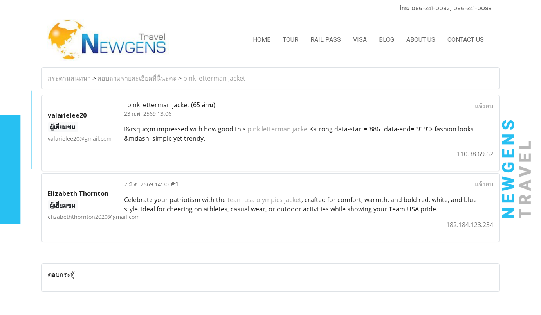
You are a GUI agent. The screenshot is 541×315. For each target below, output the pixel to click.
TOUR (290, 39)
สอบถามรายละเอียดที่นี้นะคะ (137, 78)
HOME (261, 39)
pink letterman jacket (214, 78)
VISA (360, 39)
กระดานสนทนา (69, 78)
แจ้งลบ (484, 106)
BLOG (386, 39)
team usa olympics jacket (264, 199)
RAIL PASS (325, 39)
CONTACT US (465, 39)
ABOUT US (420, 39)
